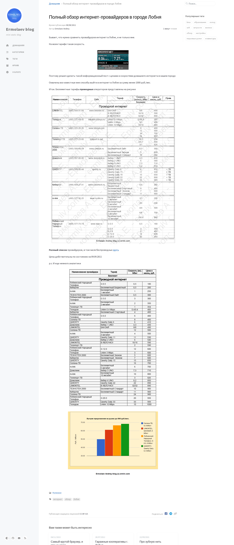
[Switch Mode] (7, 538)
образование (200, 22)
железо (208, 27)
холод (212, 22)
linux (189, 22)
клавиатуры (210, 38)
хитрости (197, 27)
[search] (201, 3)
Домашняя (54, 3)
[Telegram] (171, 513)
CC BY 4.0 (84, 514)
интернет (57, 499)
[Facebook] (166, 513)
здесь (116, 249)
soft (188, 27)
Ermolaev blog (20, 29)
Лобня (76, 499)
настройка (200, 33)
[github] (13, 538)
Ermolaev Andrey (62, 28)
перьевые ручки (194, 38)
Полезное (57, 493)
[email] (19, 538)
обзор (68, 499)
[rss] (25, 538)
